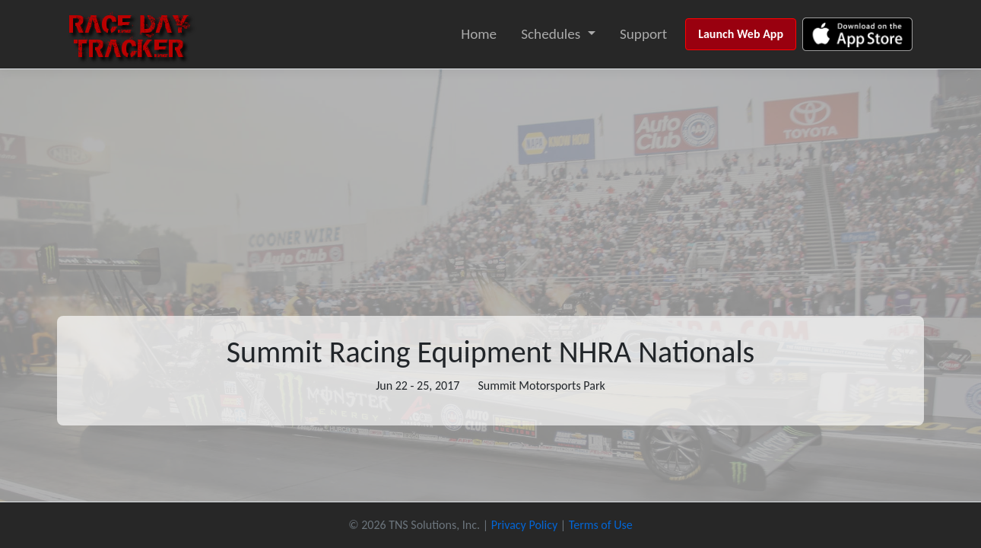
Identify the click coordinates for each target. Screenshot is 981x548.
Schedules (550, 34)
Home (479, 34)
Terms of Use (601, 525)
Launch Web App (740, 34)
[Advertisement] (490, 183)
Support (643, 34)
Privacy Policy (524, 525)
